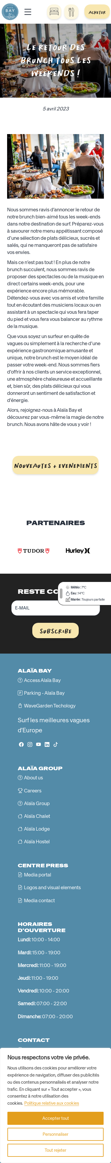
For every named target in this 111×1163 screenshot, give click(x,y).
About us (33, 778)
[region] (55, 1105)
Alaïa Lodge (37, 829)
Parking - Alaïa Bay (44, 693)
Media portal (37, 875)
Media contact (39, 900)
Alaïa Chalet (37, 816)
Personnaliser (55, 1134)
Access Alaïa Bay (42, 680)
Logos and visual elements (52, 887)
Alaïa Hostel (37, 841)
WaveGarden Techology (49, 706)
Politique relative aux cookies (51, 1103)
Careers (32, 791)
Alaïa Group (37, 803)
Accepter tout (55, 1118)
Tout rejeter (55, 1150)
